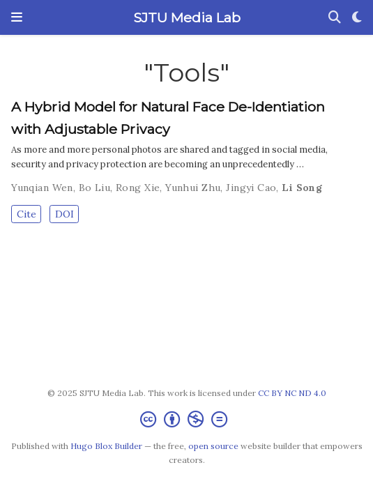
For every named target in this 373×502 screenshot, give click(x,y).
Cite (26, 214)
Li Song (302, 187)
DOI (64, 214)
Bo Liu (95, 187)
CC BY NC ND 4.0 (292, 393)
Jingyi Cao (251, 187)
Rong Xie (138, 187)
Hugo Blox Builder (106, 446)
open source (213, 446)
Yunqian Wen (42, 187)
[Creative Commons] (186, 419)
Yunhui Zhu (192, 187)
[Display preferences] (357, 18)
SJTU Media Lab (187, 17)
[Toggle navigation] (16, 17)
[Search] (334, 18)
